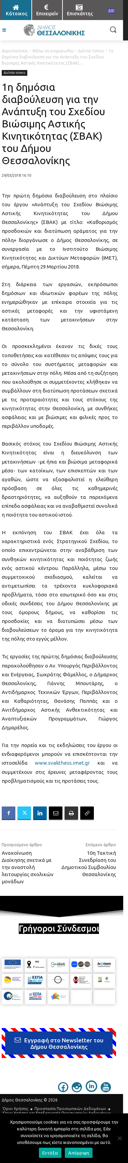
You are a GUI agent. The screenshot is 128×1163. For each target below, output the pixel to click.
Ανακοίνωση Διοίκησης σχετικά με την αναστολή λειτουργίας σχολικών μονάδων (28, 867)
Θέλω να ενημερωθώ (53, 51)
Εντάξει (50, 1152)
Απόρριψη (78, 1152)
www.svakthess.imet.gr (62, 763)
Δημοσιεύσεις (15, 51)
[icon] (63, 1090)
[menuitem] (111, 11)
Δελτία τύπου (91, 51)
